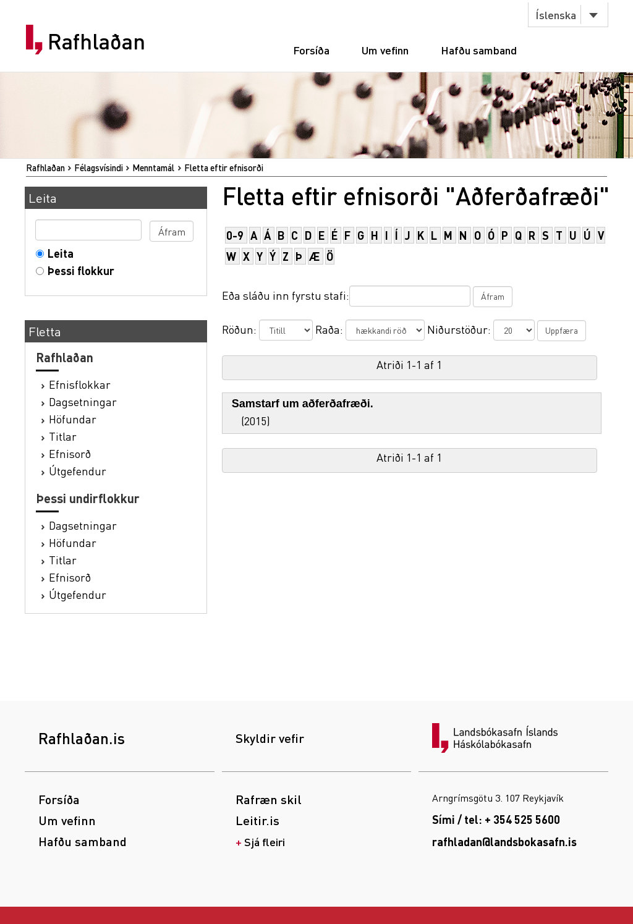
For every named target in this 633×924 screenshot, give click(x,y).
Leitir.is (257, 820)
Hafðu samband (479, 50)
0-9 (235, 235)
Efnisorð (70, 453)
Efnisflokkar (80, 384)
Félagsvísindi (98, 167)
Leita (58, 253)
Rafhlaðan (96, 41)
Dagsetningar (83, 401)
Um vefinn (385, 50)
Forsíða (311, 50)
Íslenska (555, 14)
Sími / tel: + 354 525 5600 (496, 819)
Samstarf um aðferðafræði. (302, 403)
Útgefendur (77, 471)
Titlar (63, 436)
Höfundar (72, 419)
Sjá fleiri (264, 841)
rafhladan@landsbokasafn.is (504, 841)
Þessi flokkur (78, 270)
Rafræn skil (269, 799)
